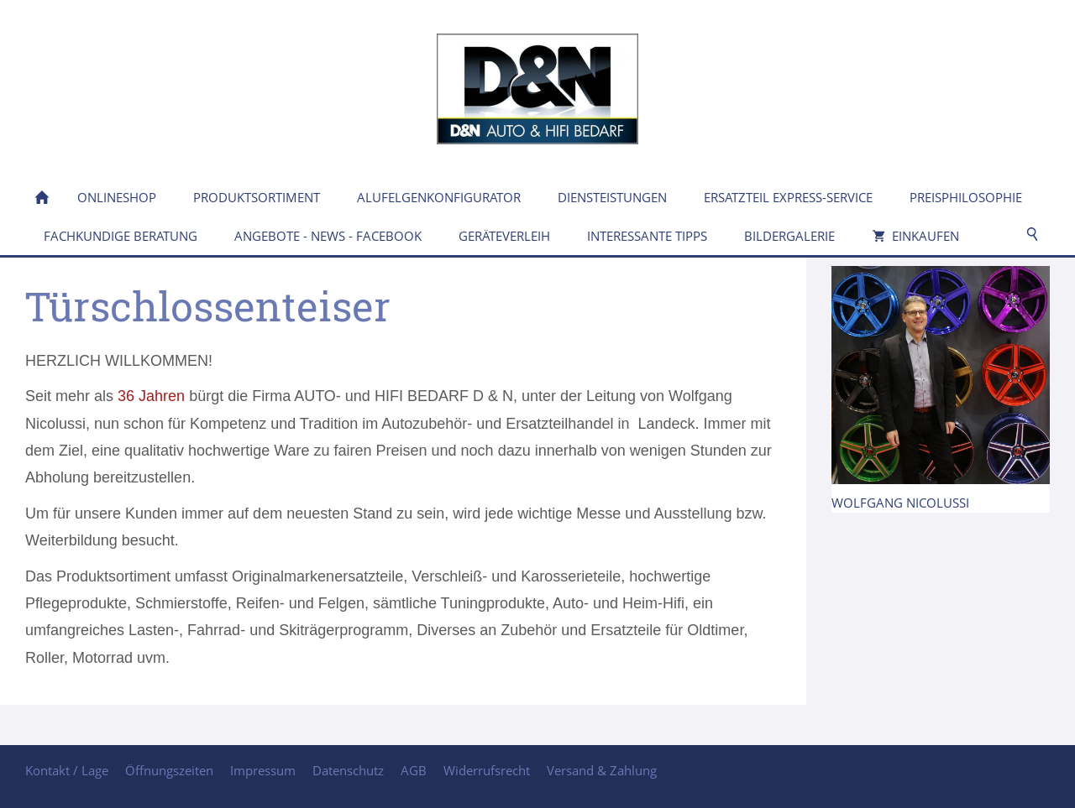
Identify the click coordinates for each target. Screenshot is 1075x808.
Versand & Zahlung (602, 770)
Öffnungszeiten (169, 770)
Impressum (263, 770)
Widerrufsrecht (486, 770)
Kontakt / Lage (66, 770)
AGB (414, 770)
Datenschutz (348, 770)
